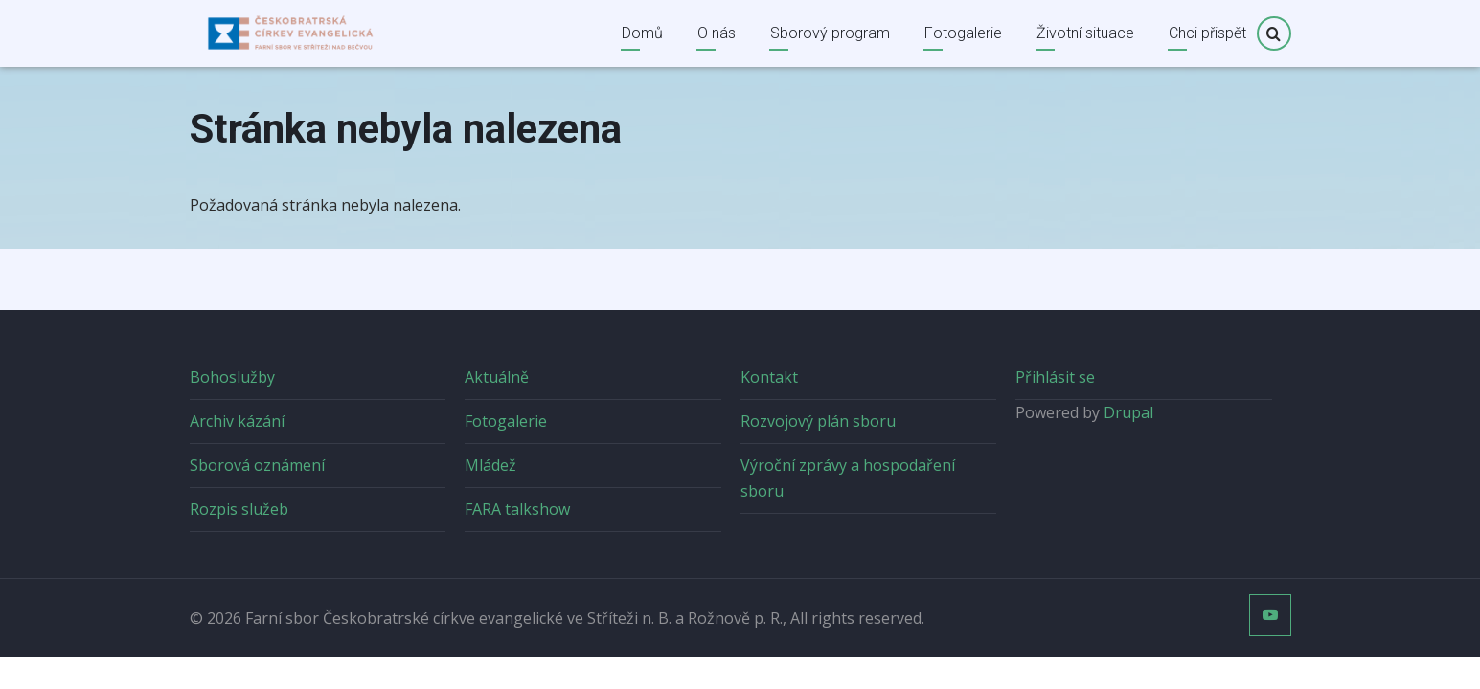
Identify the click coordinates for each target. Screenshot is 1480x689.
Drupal (1128, 412)
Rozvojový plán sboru (818, 421)
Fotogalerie (963, 33)
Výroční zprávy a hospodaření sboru (847, 478)
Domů (642, 33)
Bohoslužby (232, 377)
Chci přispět (1207, 33)
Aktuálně (497, 377)
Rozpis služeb (239, 509)
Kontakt (769, 377)
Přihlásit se (1055, 377)
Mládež (490, 465)
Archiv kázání (237, 421)
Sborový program (830, 33)
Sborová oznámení (257, 465)
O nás (716, 33)
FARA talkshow (517, 509)
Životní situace (1085, 33)
